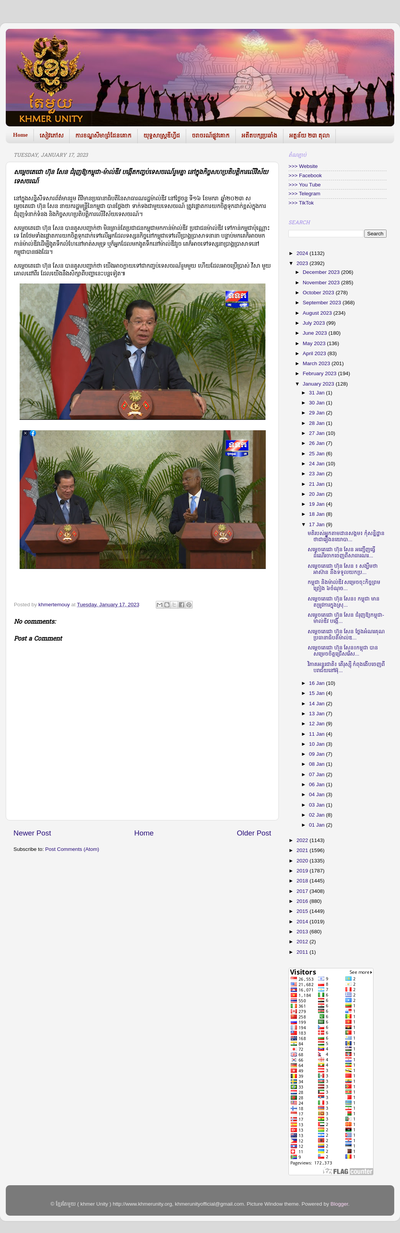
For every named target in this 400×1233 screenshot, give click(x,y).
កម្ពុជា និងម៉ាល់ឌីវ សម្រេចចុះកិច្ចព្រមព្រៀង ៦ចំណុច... (344, 585)
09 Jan (317, 754)
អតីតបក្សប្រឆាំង (259, 136)
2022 (303, 840)
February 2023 (320, 373)
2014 (303, 921)
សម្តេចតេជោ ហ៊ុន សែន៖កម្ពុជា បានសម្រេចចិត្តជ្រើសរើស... (343, 651)
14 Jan (317, 703)
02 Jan (317, 815)
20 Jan (317, 494)
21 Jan (317, 484)
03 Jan (317, 805)
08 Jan (317, 764)
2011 (303, 952)
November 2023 (322, 282)
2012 (303, 941)
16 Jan (317, 683)
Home (20, 135)
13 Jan (317, 713)
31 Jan (317, 393)
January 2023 (319, 384)
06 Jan (317, 784)
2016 (303, 901)
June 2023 (315, 333)
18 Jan (317, 514)
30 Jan (317, 403)
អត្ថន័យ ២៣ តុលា (309, 136)
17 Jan (317, 524)
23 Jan (317, 473)
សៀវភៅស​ (51, 136)
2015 (303, 911)
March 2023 (317, 363)
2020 (303, 861)
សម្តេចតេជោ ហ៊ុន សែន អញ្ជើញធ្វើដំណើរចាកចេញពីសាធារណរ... (341, 553)
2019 (303, 871)
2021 (303, 850)
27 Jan (317, 433)
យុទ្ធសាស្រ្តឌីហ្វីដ (161, 136)
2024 (303, 253)
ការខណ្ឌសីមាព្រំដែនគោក (103, 136)
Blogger (339, 1204)
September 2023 (323, 302)
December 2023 (322, 272)
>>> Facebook (305, 175)
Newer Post (32, 833)
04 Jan (317, 794)
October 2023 (319, 292)
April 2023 (315, 353)
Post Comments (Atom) (72, 849)
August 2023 (318, 313)
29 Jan (317, 413)
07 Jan (317, 774)
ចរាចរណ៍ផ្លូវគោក (211, 136)
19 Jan (317, 504)
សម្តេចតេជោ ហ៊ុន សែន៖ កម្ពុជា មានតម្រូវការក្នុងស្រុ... (344, 602)
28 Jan (317, 423)
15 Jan (317, 693)
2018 (303, 881)
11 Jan (317, 734)
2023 (303, 263)
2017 (303, 891)
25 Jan (317, 453)
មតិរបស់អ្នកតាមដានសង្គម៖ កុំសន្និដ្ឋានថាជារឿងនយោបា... (346, 536)
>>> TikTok (301, 203)
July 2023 (315, 323)
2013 (303, 931)
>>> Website (303, 166)
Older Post (254, 833)
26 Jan (317, 443)
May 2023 (315, 343)
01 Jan (317, 825)
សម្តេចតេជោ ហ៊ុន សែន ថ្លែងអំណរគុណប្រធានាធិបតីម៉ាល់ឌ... (346, 635)
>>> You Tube (304, 185)
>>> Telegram (304, 193)
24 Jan (317, 463)
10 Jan (317, 744)
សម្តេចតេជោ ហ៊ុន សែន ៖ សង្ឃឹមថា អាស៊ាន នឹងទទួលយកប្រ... (343, 569)
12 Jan (317, 723)
